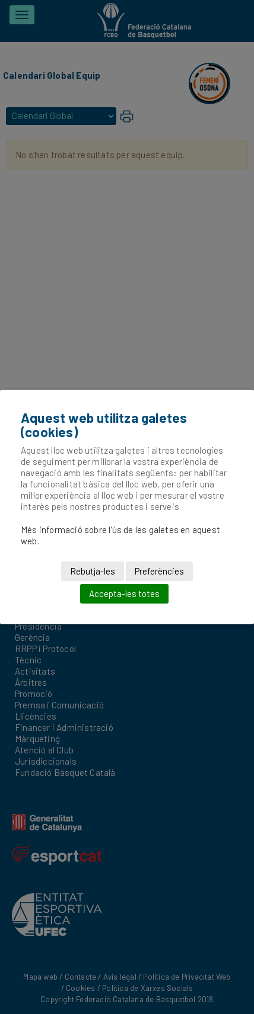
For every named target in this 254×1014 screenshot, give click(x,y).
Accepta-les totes (124, 593)
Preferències (159, 571)
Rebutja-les (92, 571)
